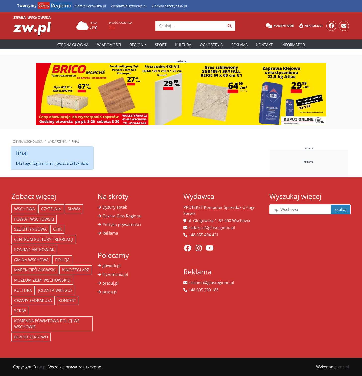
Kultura (183, 44)
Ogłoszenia (211, 44)
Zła (112, 27)
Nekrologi (311, 25)
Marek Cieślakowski (35, 270)
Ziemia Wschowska (28, 141)
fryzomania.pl (115, 274)
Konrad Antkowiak (34, 249)
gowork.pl (111, 265)
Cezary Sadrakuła (33, 300)
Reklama (239, 44)
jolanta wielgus (55, 290)
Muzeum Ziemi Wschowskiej (42, 280)
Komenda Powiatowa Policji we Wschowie (47, 324)
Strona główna (72, 44)
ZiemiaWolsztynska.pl (129, 6)
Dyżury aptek (114, 207)
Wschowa (24, 209)
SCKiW (20, 310)
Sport (160, 44)
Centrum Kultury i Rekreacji (43, 239)
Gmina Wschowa (31, 260)
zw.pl (41, 367)
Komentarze (280, 25)
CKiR (57, 229)
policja (62, 260)
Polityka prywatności (121, 224)
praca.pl (109, 292)
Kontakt (264, 44)
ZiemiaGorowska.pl (90, 6)
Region (136, 44)
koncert (67, 300)
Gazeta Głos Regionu (121, 216)
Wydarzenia (57, 141)
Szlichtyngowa (30, 229)
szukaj (340, 209)
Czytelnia (51, 209)
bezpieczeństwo (31, 337)
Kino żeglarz (75, 270)
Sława (74, 209)
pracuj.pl (110, 283)
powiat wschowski (34, 219)
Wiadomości (109, 44)
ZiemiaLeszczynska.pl (169, 6)
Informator (293, 44)
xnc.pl (343, 367)
